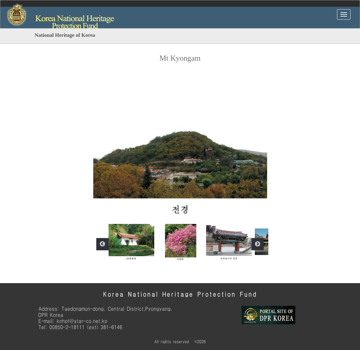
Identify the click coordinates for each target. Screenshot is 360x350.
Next (257, 244)
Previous (102, 244)
